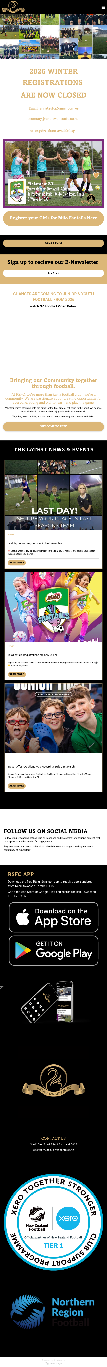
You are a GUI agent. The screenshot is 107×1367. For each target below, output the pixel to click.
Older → (53, 797)
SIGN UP (53, 273)
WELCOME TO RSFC (53, 426)
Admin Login (53, 1363)
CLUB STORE (53, 243)
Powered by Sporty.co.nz (53, 1360)
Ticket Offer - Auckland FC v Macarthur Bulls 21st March (41, 766)
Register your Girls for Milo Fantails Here (53, 218)
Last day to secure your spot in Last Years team (36, 543)
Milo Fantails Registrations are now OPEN (32, 654)
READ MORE (16, 563)
